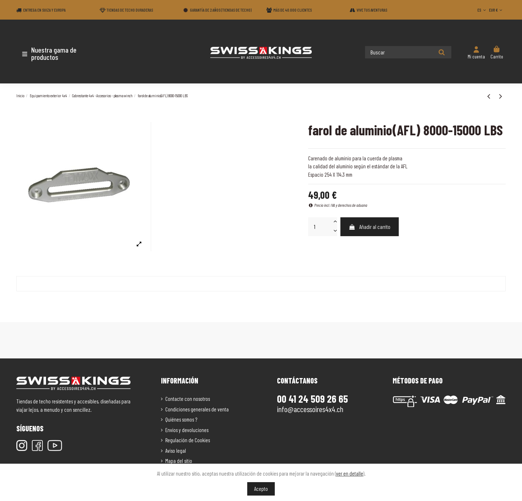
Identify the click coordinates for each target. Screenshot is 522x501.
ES (482, 9)
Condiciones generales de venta (197, 409)
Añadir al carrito (369, 226)
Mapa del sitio (178, 460)
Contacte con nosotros (187, 398)
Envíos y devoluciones (186, 430)
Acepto (261, 488)
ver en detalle (349, 473)
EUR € (496, 9)
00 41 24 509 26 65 (312, 399)
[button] (59, 53)
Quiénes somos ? (181, 419)
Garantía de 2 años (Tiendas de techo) (221, 9)
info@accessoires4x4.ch (310, 409)
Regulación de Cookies (187, 440)
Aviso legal (175, 450)
